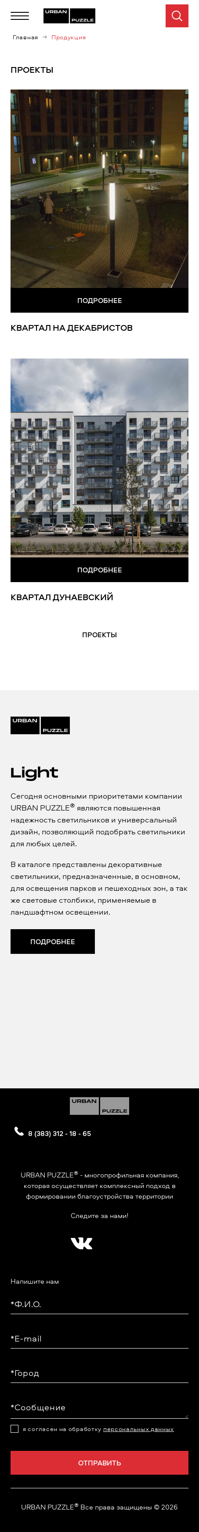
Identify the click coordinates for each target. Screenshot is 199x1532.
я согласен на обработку (98, 1429)
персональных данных (138, 1428)
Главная (25, 37)
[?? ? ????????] (79, 1240)
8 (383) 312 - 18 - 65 (59, 1133)
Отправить (99, 1463)
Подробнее (99, 300)
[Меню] (19, 16)
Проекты (99, 634)
